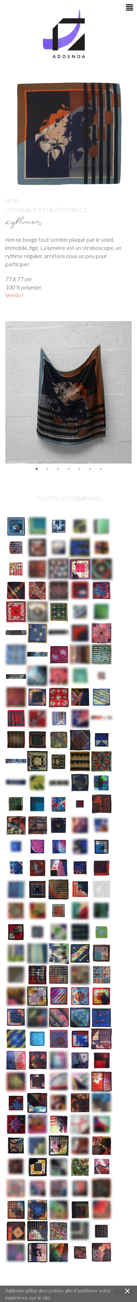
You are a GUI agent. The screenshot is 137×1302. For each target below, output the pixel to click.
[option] (68, 392)
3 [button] (58, 468)
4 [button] (68, 468)
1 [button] (36, 468)
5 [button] (79, 468)
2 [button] (47, 468)
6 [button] (90, 468)
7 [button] (100, 468)
